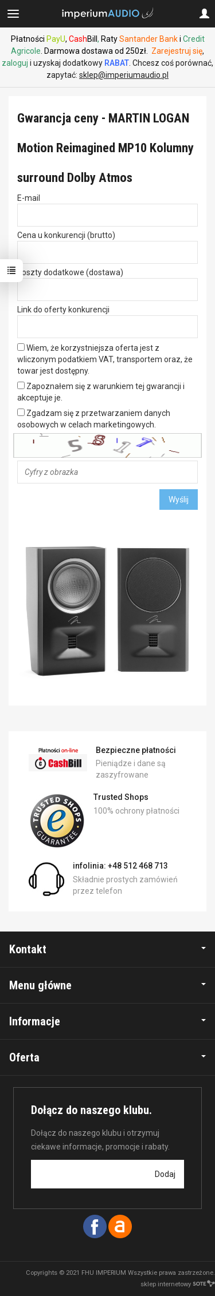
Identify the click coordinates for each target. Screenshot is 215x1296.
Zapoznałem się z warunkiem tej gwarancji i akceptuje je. (101, 392)
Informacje (107, 1021)
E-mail (28, 198)
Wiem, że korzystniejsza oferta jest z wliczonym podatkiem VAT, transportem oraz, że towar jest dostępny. (105, 359)
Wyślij (179, 499)
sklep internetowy (177, 1284)
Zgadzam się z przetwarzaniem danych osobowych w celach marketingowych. (93, 419)
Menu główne (107, 985)
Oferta (107, 1057)
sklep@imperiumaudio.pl (124, 75)
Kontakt (107, 949)
